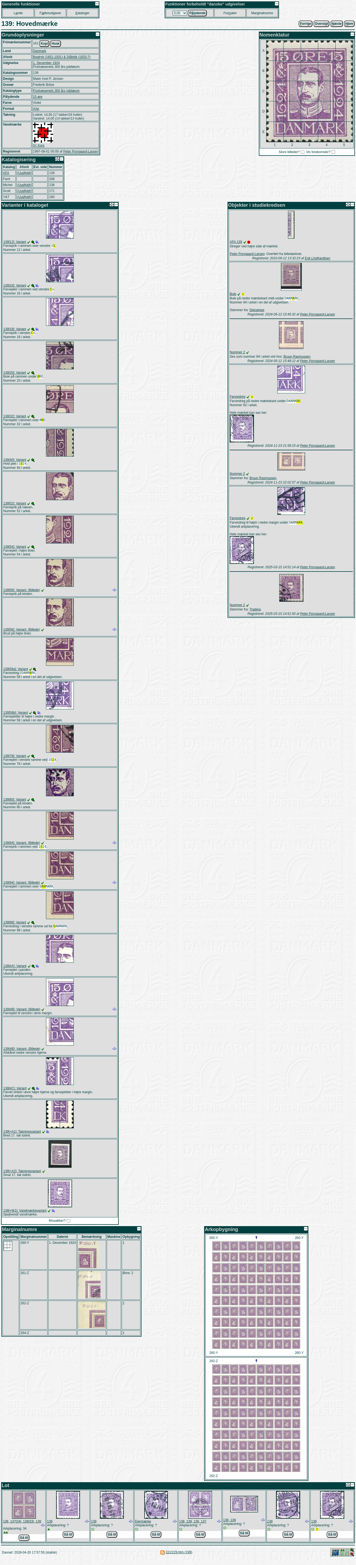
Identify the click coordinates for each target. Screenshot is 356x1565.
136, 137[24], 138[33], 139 (22, 1527)
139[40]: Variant (14, 462)
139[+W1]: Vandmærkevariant (25, 1216)
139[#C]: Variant (15, 1094)
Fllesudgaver (50, 13)
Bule (233, 294)
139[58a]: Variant (15, 672)
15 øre (37, 97)
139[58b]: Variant (15, 716)
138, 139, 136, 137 (192, 1527)
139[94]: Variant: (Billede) (21, 847)
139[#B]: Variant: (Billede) (21, 1015)
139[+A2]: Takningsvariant (22, 1177)
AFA (6, 173)
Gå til (24, 1544)
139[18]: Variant (14, 330)
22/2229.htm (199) (178, 1558)
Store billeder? (289, 152)
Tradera (255, 611)
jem (349, 24)
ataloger (82, 13)
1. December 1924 (46, 63)
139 (50, 1527)
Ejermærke (143, 1527)
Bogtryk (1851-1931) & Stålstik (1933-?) (61, 57)
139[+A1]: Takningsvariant (22, 1137)
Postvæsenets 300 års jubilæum (56, 91)
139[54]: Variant (14, 550)
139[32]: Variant (14, 418)
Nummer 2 (237, 353)
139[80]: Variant (14, 804)
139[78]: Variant (14, 760)
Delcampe (257, 310)
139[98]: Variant (14, 928)
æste (337, 24)
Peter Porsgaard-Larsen (80, 151)
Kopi (44, 43)
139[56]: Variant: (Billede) (21, 593)
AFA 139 (236, 242)
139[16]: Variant (14, 286)
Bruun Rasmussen (296, 357)
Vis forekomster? (318, 152)
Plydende (197, 13)
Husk (55, 43)
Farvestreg (237, 397)
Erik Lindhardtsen (317, 258)
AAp (36, 109)
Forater (230, 13)
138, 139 (229, 1526)
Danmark (39, 51)
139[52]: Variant (14, 507)
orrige (305, 24)
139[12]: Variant (14, 242)
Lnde (18, 13)
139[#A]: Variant (14, 972)
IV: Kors (38, 145)
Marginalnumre (262, 13)
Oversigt (321, 24)
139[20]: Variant (14, 374)
